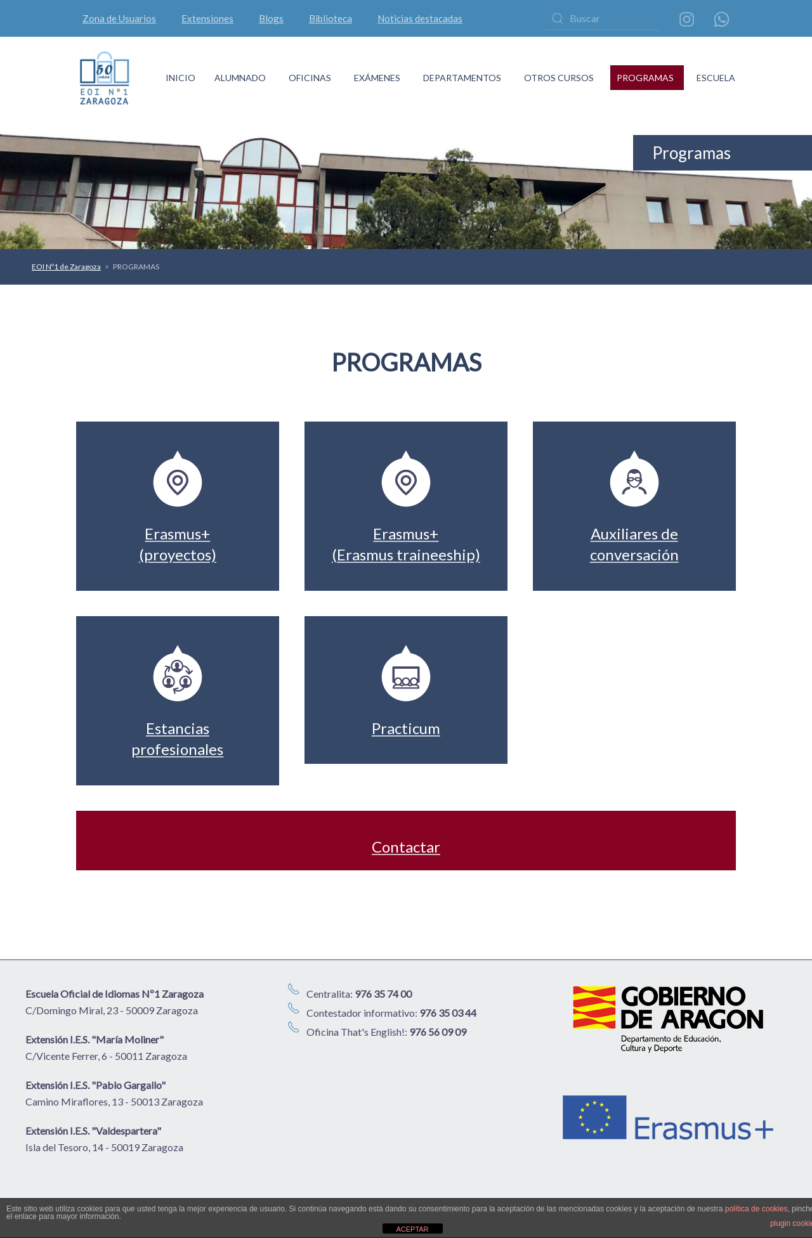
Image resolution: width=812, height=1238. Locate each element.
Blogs (271, 18)
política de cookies (756, 1208)
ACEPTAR (412, 1229)
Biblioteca (330, 18)
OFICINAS (310, 77)
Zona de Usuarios (119, 18)
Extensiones (207, 18)
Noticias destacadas (419, 18)
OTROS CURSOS (559, 77)
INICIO (180, 77)
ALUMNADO (240, 77)
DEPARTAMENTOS (462, 77)
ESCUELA (716, 77)
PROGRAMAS (645, 77)
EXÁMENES (377, 77)
